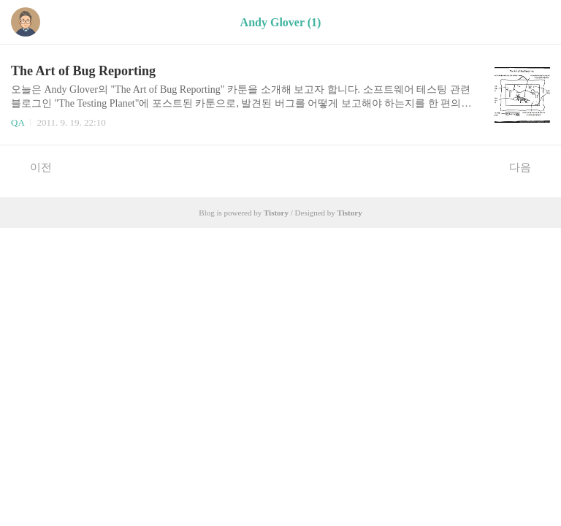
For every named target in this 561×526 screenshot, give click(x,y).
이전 (33, 166)
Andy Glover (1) (280, 22)
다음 (527, 166)
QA (17, 122)
